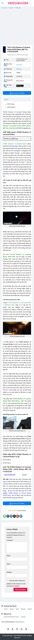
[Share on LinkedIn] (20, 516)
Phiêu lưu (18, 7)
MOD (6, 99)
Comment (10, 540)
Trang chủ (4, 7)
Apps (17, 609)
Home (6, 609)
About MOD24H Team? (11, 617)
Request (23, 609)
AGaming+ (19, 64)
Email (9, 564)
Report (30, 609)
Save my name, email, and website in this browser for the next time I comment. (16, 583)
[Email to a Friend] (14, 516)
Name (9, 555)
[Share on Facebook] (7, 516)
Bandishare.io (20, 622)
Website (9, 572)
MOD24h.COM (18, 3)
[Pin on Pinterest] (17, 516)
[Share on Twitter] (11, 516)
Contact (23, 617)
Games (11, 7)
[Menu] (2, 3)
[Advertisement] (17, 27)
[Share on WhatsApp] (4, 516)
